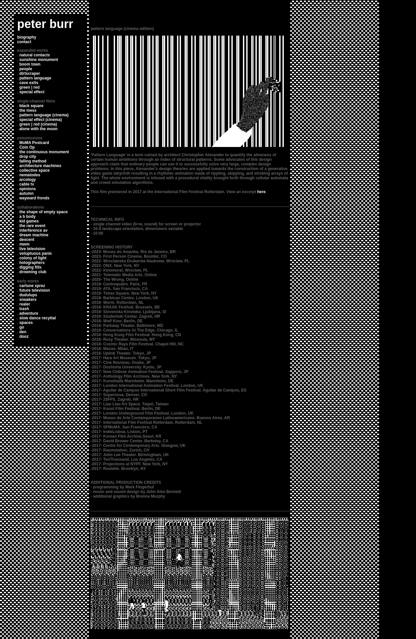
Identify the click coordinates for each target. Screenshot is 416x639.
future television (34, 290)
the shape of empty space (43, 212)
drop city (27, 156)
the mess (28, 110)
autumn (26, 193)
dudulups (28, 295)
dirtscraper (29, 73)
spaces (26, 322)
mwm (24, 244)
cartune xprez (32, 285)
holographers (32, 262)
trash (24, 308)
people (25, 69)
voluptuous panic (35, 253)
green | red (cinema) (38, 124)
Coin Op (27, 147)
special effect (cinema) (40, 119)
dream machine (33, 235)
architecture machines (40, 165)
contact (24, 42)
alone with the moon (38, 129)
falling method (32, 161)
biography (26, 37)
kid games (29, 221)
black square (31, 105)
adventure (28, 313)
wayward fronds (34, 198)
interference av (33, 230)
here (261, 191)
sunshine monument (38, 59)
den (22, 332)
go (21, 327)
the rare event (32, 225)
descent (26, 239)
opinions (27, 189)
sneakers (28, 299)
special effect (32, 92)
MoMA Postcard (34, 142)
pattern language (35, 78)
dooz (24, 336)
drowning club (32, 272)
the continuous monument (44, 152)
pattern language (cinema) (44, 115)
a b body (27, 216)
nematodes (29, 175)
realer (24, 304)
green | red (29, 87)
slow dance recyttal (37, 318)
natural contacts (34, 55)
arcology (27, 179)
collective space (34, 170)
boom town (30, 64)
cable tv (26, 184)
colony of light (32, 258)
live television (32, 249)
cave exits (28, 82)
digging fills (30, 267)
